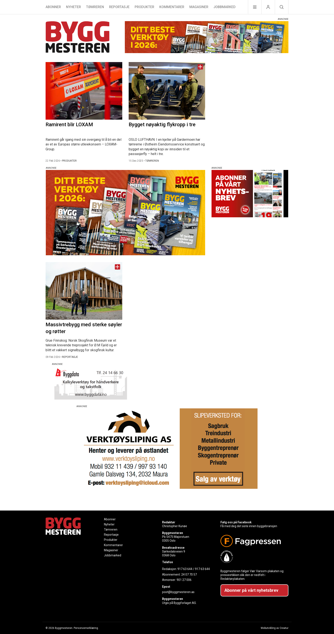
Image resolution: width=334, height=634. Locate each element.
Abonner (53, 7)
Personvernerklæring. (86, 628)
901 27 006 (184, 580)
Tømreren (95, 7)
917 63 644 (184, 569)
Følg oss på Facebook (236, 522)
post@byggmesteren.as (178, 592)
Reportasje (119, 7)
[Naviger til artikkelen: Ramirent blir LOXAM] (84, 91)
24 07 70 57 (189, 574)
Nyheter (73, 7)
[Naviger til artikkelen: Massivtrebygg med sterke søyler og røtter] (84, 291)
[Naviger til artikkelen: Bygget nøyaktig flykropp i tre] (167, 91)
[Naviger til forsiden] (77, 37)
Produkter (144, 7)
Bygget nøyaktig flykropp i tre (162, 125)
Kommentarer (171, 7)
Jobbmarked (224, 7)
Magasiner (198, 7)
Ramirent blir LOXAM (69, 125)
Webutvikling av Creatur (274, 628)
